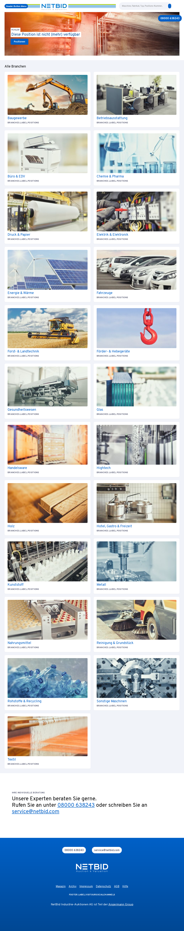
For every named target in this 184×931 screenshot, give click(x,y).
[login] (177, 6)
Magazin (61, 886)
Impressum (86, 886)
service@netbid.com (35, 811)
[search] (169, 6)
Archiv (72, 886)
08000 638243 (76, 805)
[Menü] (16, 6)
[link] (19, 42)
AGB (116, 886)
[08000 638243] (170, 18)
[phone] (74, 850)
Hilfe (125, 886)
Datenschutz (103, 886)
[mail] (107, 850)
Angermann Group (120, 904)
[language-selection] (174, 6)
